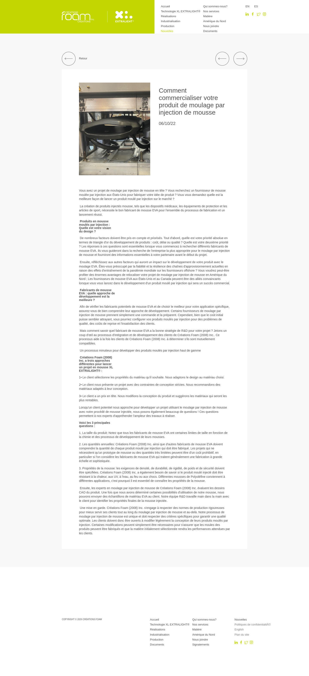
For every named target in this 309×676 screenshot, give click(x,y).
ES (256, 6)
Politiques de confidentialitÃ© (253, 624)
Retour (74, 59)
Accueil (165, 6)
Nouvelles (167, 31)
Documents (210, 31)
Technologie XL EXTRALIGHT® (180, 11)
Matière (207, 16)
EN (247, 6)
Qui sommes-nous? (215, 6)
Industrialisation (170, 21)
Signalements (200, 644)
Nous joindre (211, 26)
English (239, 629)
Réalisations (168, 16)
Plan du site (242, 634)
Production (167, 26)
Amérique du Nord (214, 21)
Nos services (211, 11)
